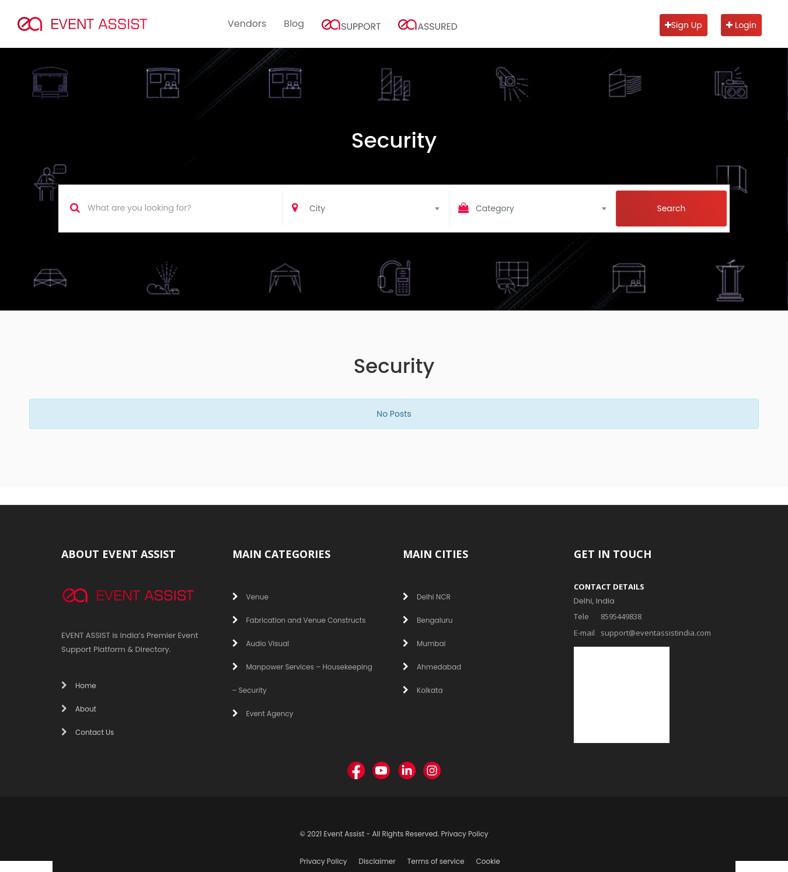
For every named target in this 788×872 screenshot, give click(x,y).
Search (671, 209)
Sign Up (683, 25)
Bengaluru (428, 620)
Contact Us (87, 732)
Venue (250, 597)
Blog (294, 23)
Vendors (247, 23)
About (78, 709)
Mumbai (424, 643)
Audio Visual (261, 643)
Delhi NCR (427, 597)
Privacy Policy (464, 834)
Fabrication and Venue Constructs (299, 620)
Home (78, 685)
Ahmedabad (432, 667)
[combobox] (379, 207)
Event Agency (263, 713)
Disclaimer (376, 861)
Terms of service (436, 861)
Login (741, 25)
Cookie (488, 861)
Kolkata (423, 690)
